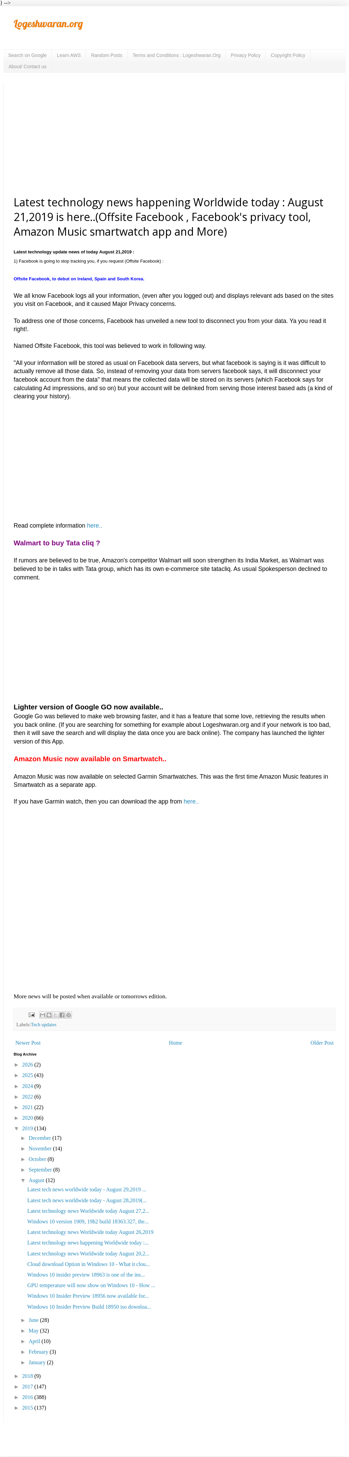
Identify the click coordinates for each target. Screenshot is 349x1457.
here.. (93, 525)
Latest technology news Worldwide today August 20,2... (88, 1253)
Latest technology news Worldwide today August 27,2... (88, 1211)
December (40, 1138)
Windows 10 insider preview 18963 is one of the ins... (86, 1275)
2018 (28, 1376)
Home (175, 1043)
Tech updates (43, 1024)
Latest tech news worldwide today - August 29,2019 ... (86, 1189)
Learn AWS (69, 55)
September (41, 1170)
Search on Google (27, 55)
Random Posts (106, 55)
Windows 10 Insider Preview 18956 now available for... (88, 1296)
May (34, 1331)
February (39, 1352)
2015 (28, 1408)
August (37, 1180)
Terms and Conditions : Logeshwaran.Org (177, 55)
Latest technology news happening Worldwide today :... (88, 1243)
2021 (28, 1107)
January (38, 1362)
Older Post (322, 1043)
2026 (28, 1065)
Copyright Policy (288, 55)
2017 (28, 1386)
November (41, 1148)
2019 (28, 1128)
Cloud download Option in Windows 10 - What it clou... (88, 1264)
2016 (28, 1397)
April (35, 1341)
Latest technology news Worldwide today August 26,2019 (90, 1232)
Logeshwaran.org (48, 23)
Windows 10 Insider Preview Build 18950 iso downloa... (89, 1307)
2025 (28, 1075)
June (34, 1320)
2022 (28, 1097)
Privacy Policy (245, 55)
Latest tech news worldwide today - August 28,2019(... (87, 1200)
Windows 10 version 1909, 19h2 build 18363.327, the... (88, 1221)
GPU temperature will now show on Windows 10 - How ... (91, 1285)
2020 (28, 1118)
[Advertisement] (174, 139)
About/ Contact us (27, 66)
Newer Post (28, 1043)
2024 (28, 1086)
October (38, 1159)
